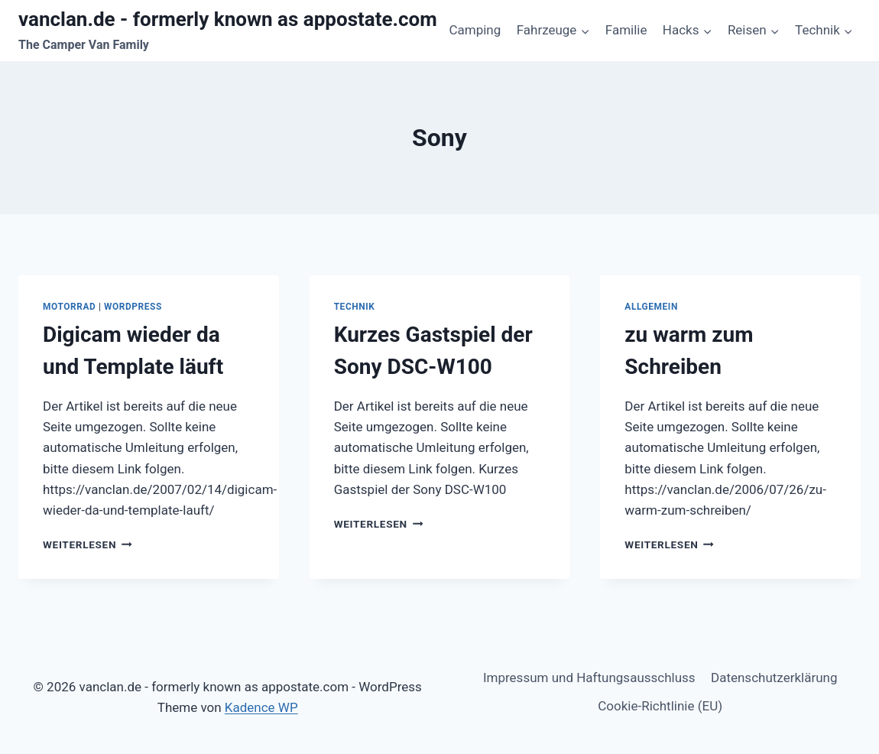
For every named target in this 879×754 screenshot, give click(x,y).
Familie (626, 29)
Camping (475, 29)
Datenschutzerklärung (774, 677)
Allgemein (651, 306)
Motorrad (69, 306)
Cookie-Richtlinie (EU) (660, 705)
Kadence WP (261, 707)
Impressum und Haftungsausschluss (589, 677)
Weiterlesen (87, 544)
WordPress (133, 306)
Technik (354, 306)
